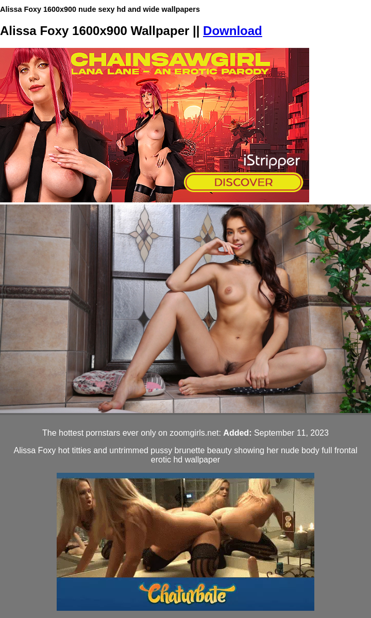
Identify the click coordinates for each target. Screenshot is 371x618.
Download (232, 31)
